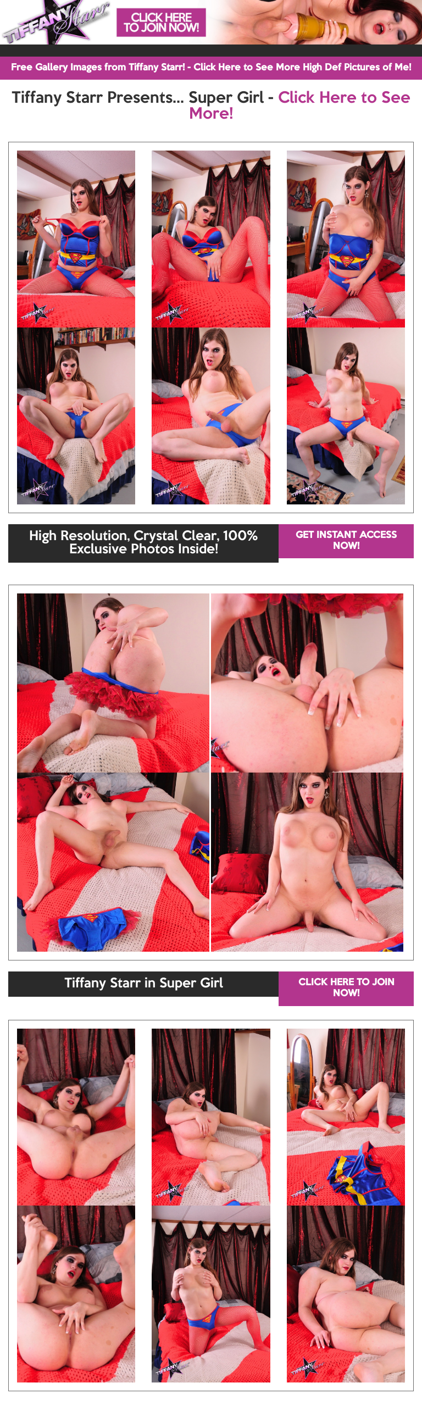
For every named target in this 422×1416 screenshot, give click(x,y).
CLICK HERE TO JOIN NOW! (346, 988)
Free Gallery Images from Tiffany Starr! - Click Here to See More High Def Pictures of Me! (211, 68)
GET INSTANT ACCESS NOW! (346, 541)
